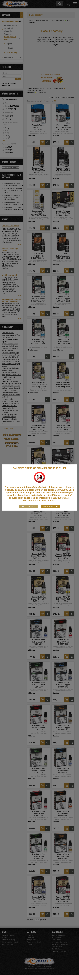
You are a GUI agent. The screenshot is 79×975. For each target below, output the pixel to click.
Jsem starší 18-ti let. (50, 506)
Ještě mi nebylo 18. (28, 506)
